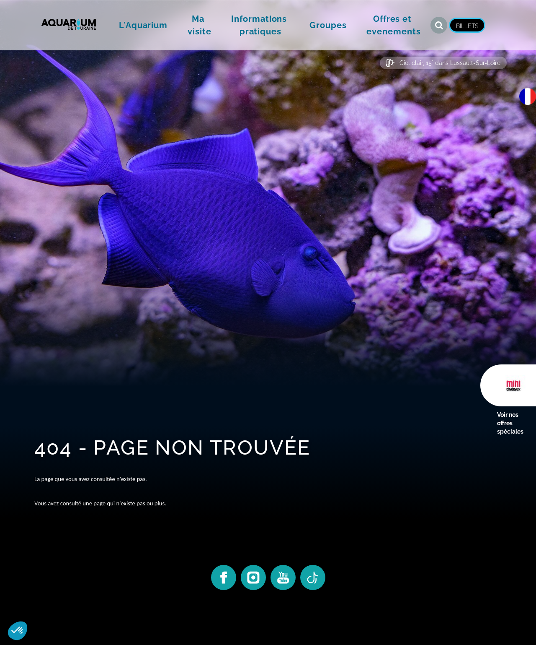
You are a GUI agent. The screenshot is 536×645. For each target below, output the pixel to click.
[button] (143, 25)
